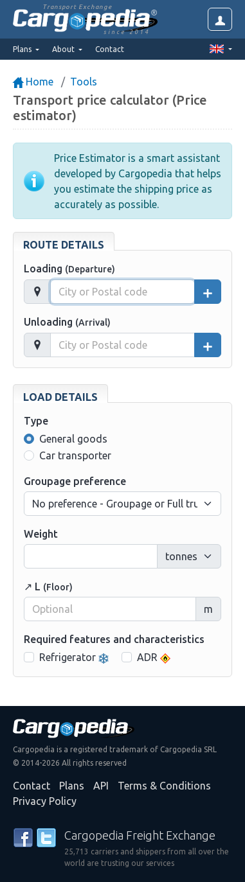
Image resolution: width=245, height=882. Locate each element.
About (64, 49)
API (101, 785)
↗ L (48, 586)
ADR (153, 657)
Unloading (67, 322)
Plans (71, 785)
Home (33, 81)
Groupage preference (75, 481)
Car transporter (75, 455)
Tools (83, 81)
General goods (73, 439)
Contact (109, 49)
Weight (41, 534)
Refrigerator (74, 657)
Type (36, 421)
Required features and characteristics (114, 639)
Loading (69, 268)
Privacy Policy (45, 801)
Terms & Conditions (164, 785)
